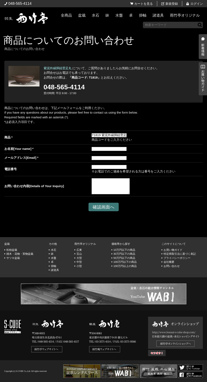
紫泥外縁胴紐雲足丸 (58, 68)
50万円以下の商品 (124, 258)
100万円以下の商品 (125, 261)
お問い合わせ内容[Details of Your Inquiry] (34, 186)
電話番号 (10, 169)
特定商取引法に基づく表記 (180, 253)
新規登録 (171, 3)
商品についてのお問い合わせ (68, 40)
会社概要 (169, 261)
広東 (79, 249)
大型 (79, 258)
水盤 (119, 15)
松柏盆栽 (11, 249)
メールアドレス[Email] (20, 157)
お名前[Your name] (17, 148)
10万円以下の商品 (124, 249)
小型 (79, 266)
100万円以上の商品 (125, 266)
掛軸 (142, 15)
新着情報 (202, 73)
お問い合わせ (172, 266)
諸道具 (158, 15)
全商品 (66, 15)
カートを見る (143, 3)
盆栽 (82, 15)
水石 (95, 15)
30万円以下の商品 (124, 253)
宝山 (79, 253)
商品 (7, 137)
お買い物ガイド (202, 105)
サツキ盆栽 (13, 258)
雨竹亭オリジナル (185, 15)
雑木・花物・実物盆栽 (19, 253)
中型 (79, 261)
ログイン (196, 3)
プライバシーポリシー (177, 258)
